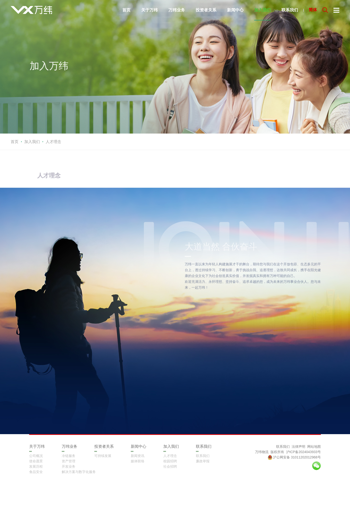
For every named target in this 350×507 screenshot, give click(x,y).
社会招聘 (170, 466)
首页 (126, 10)
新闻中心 (235, 10)
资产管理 (68, 461)
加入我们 (262, 10)
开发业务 (68, 466)
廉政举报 (203, 461)
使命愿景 (36, 461)
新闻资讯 (137, 456)
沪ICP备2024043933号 (303, 452)
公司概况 (36, 456)
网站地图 (314, 446)
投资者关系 (206, 10)
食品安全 (36, 472)
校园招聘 (170, 461)
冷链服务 (68, 456)
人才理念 (170, 456)
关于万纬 (149, 10)
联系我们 (289, 10)
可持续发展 (102, 456)
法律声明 (298, 446)
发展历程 (36, 466)
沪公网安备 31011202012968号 (294, 457)
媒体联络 (137, 461)
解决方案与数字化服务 (79, 472)
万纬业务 (176, 10)
